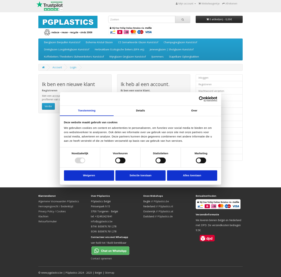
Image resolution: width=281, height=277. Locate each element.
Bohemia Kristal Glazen (99, 42)
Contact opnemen (101, 258)
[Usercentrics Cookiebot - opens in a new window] (201, 99)
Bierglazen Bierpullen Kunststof (62, 42)
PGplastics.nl (165, 206)
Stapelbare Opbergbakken (184, 56)
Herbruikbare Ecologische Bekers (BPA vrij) (119, 49)
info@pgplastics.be (102, 221)
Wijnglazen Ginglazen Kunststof (127, 56)
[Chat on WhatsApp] (113, 250)
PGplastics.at (165, 211)
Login (73, 67)
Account (57, 67)
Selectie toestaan (141, 175)
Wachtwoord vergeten (211, 91)
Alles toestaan (192, 175)
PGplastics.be (161, 201)
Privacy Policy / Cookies (52, 211)
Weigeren (89, 175)
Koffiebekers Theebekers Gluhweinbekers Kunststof (74, 56)
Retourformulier (47, 221)
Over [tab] (194, 110)
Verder (48, 106)
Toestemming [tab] (87, 110)
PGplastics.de (165, 216)
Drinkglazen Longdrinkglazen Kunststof (66, 49)
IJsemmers (157, 56)
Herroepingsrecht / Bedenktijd (55, 206)
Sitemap (109, 272)
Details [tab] (140, 110)
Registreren (205, 84)
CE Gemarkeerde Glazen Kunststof (138, 42)
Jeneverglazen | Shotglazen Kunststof (172, 49)
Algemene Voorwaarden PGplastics (58, 201)
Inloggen (203, 77)
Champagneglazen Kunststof (180, 42)
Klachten (43, 216)
